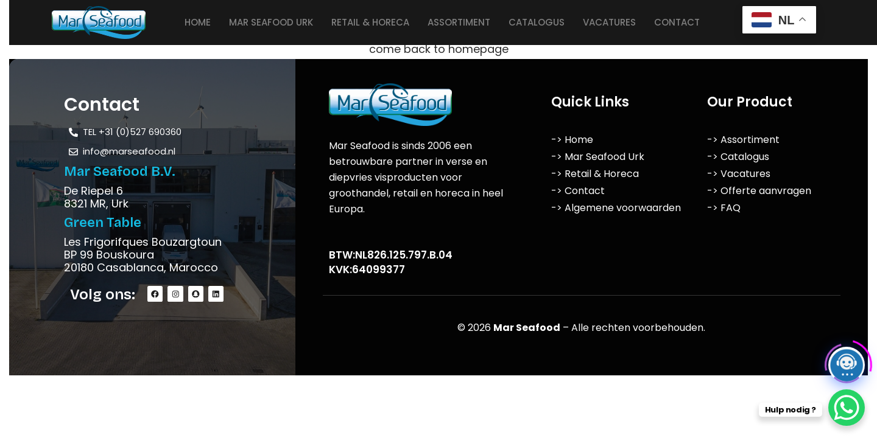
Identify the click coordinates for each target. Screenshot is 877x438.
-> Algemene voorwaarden (616, 208)
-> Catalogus (738, 157)
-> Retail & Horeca (595, 174)
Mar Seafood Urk (271, 22)
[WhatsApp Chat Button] (846, 407)
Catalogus (537, 22)
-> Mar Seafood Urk (597, 157)
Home (198, 22)
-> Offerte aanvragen (759, 191)
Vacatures (609, 22)
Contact (677, 22)
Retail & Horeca (370, 22)
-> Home (572, 140)
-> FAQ (724, 208)
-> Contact (578, 191)
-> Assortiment (743, 140)
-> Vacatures (738, 174)
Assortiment (459, 22)
